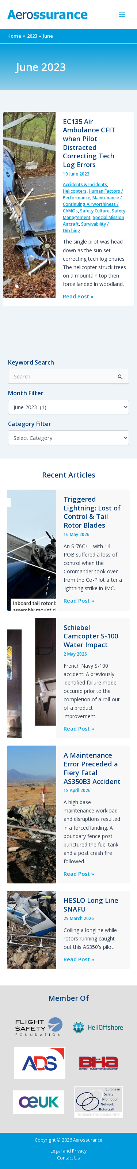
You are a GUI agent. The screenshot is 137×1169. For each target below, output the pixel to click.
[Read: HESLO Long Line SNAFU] (31, 929)
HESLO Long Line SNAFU (91, 904)
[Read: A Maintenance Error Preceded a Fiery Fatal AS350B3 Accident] (31, 814)
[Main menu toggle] (122, 14)
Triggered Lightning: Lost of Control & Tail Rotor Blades (92, 512)
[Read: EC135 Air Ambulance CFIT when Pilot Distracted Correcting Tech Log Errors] (29, 204)
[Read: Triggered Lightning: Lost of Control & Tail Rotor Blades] (31, 549)
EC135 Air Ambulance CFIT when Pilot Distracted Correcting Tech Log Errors (89, 143)
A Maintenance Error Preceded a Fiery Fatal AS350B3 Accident (92, 768)
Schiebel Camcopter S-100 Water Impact (91, 636)
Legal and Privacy (68, 1151)
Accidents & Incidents (85, 184)
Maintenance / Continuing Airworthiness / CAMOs (92, 204)
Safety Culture (95, 211)
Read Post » (78, 296)
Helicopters (75, 191)
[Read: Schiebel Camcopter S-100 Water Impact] (31, 677)
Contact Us (68, 1158)
